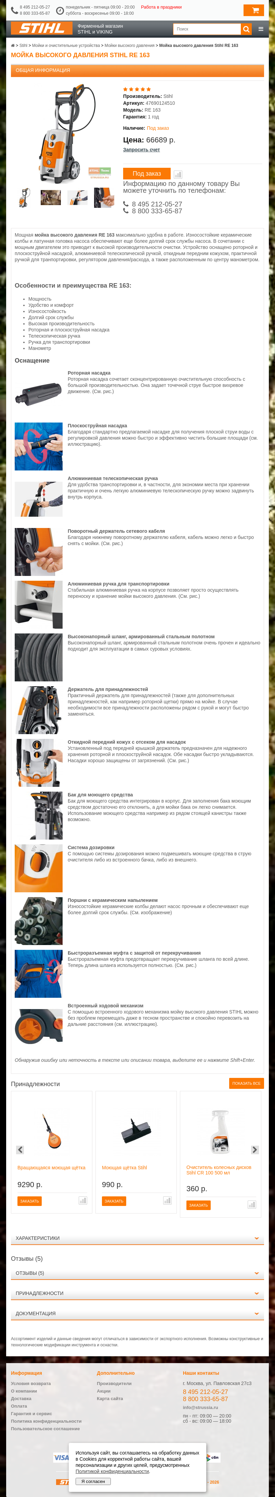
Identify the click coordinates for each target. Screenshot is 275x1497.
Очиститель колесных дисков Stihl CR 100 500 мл (218, 1170)
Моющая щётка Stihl (124, 1167)
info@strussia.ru (200, 1407)
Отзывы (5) (30, 1273)
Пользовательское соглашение (45, 1428)
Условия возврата (31, 1383)
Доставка (21, 1398)
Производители (114, 1383)
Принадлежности (40, 1293)
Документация (36, 1313)
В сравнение (178, 175)
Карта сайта (110, 1398)
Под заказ (147, 173)
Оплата (19, 1406)
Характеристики (38, 1238)
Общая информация (43, 70)
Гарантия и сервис (31, 1413)
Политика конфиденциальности (46, 1421)
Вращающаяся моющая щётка (51, 1167)
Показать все (247, 1083)
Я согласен (93, 1481)
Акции (103, 1391)
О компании (24, 1391)
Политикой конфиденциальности (112, 1471)
